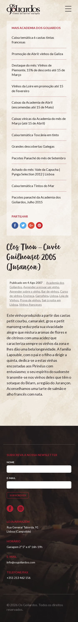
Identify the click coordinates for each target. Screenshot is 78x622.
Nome (10, 462)
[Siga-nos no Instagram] (20, 508)
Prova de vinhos (30, 300)
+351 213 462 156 (18, 577)
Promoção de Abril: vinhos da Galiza (37, 54)
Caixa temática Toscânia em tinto (35, 135)
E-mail (11, 478)
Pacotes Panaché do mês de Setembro (39, 158)
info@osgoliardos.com (21, 562)
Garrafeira (41, 296)
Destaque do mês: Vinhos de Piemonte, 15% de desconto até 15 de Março (38, 70)
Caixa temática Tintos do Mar (33, 186)
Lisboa (54, 296)
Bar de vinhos (50, 291)
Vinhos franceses (30, 304)
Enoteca (28, 296)
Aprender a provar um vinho (41, 287)
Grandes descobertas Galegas (33, 146)
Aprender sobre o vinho (25, 291)
